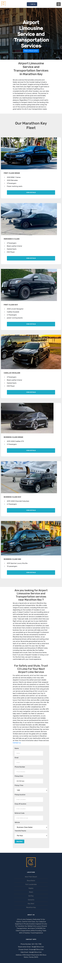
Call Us (32, 4)
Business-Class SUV (12, 497)
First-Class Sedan (12, 173)
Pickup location (20, 795)
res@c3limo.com (38, 947)
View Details (31, 192)
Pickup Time (19, 785)
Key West (31, 903)
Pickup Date (19, 776)
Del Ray (31, 896)
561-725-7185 (36, 944)
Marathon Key (31, 907)
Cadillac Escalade (12, 373)
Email (16, 758)
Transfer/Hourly (20, 831)
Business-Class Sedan (13, 437)
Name (17, 748)
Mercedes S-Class (11, 239)
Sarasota (31, 900)
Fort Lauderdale (31, 884)
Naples (31, 888)
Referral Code (19, 813)
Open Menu (59, 4)
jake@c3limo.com (35, 952)
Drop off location (20, 804)
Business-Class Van (12, 559)
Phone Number (20, 767)
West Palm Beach (31, 877)
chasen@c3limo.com (36, 949)
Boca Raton (31, 880)
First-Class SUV (11, 305)
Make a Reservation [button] (31, 51)
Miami (31, 892)
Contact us (17, 743)
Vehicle (17, 822)
